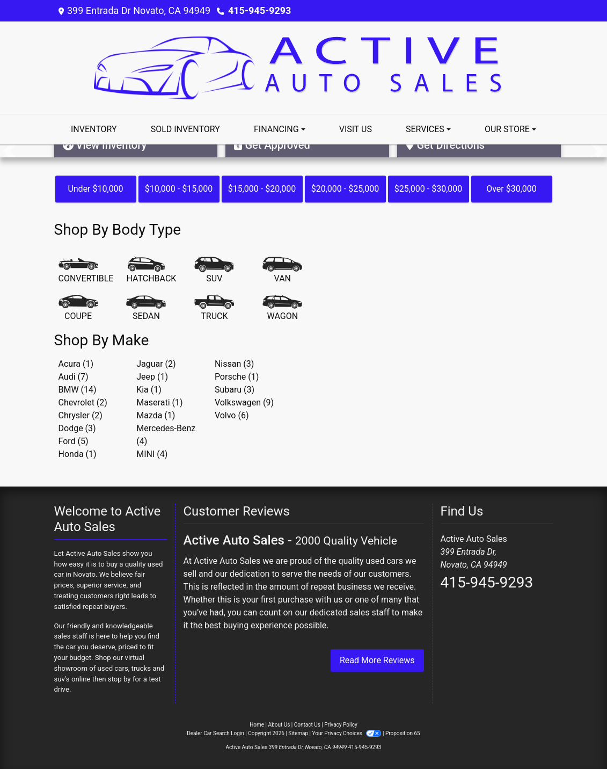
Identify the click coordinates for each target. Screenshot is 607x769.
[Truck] (214, 308)
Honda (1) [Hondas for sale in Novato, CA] (77, 454)
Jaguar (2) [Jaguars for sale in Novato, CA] (155, 364)
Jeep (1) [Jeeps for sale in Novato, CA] (152, 377)
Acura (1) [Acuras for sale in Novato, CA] (75, 364)
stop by (119, 679)
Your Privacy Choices (347, 733)
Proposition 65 (402, 733)
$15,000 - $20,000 (262, 189)
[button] (9, 150)
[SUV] (214, 270)
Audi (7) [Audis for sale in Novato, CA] (73, 377)
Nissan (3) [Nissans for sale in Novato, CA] (234, 364)
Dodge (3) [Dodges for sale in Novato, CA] (77, 428)
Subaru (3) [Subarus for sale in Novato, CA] (234, 389)
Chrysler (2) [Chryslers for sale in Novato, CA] (80, 415)
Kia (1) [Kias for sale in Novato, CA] (149, 389)
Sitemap (298, 733)
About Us (279, 725)
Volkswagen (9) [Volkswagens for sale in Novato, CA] (244, 402)
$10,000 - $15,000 (179, 189)
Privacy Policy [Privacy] (340, 725)
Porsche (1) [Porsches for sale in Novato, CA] (237, 377)
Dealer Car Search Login (215, 733)
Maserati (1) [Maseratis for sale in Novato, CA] (159, 402)
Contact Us (307, 725)
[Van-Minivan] (282, 270)
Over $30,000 (511, 189)
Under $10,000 (95, 189)
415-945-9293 (259, 10)
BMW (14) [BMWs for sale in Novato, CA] (77, 389)
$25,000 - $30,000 (428, 189)
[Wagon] (282, 308)
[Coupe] (78, 308)
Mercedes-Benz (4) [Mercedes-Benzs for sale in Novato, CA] (165, 434)
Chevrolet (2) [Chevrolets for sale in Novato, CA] (82, 402)
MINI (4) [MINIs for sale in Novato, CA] (151, 454)
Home (257, 725)
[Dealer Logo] (303, 67)
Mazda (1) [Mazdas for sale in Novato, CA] (155, 415)
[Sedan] (146, 308)
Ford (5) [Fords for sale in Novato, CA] (73, 441)
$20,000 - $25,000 (345, 189)
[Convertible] (86, 270)
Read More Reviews (377, 660)
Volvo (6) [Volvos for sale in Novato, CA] (232, 415)
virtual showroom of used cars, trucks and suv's (109, 668)
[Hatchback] (151, 270)
